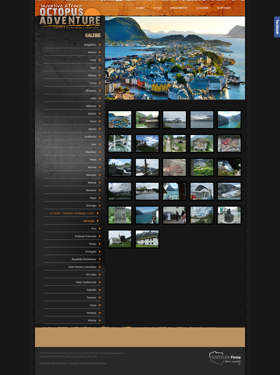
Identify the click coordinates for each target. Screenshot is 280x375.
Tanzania (91, 297)
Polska (92, 243)
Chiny (93, 60)
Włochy (92, 320)
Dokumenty (179, 7)
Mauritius (91, 174)
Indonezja (91, 105)
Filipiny (92, 75)
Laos (93, 144)
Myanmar (91, 190)
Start (140, 7)
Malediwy (91, 151)
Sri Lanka (91, 274)
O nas (157, 7)
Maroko (92, 167)
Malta (93, 159)
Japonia (92, 128)
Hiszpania (91, 90)
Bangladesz (90, 44)
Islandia (92, 113)
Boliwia (92, 52)
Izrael (93, 121)
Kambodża (90, 136)
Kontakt (224, 7)
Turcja (92, 305)
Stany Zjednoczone (86, 282)
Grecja (92, 83)
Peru (93, 228)
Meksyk (92, 182)
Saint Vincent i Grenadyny (82, 266)
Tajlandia (91, 289)
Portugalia (91, 251)
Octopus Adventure (90, 353)
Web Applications (63, 356)
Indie (93, 98)
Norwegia (91, 205)
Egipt (93, 67)
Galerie (203, 7)
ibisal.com (92, 356)
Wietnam (91, 312)
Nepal (93, 197)
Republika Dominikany (84, 259)
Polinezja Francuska (85, 236)
